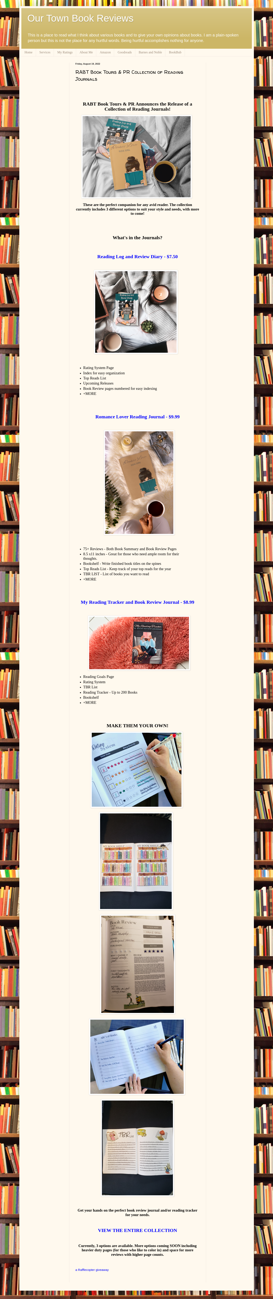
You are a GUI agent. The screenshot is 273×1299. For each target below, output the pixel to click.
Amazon (105, 52)
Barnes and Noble (150, 52)
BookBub (175, 52)
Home (29, 52)
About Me (86, 52)
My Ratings (65, 52)
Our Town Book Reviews (80, 18)
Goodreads (125, 52)
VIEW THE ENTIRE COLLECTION (137, 1230)
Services (44, 52)
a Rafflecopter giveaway (92, 1269)
